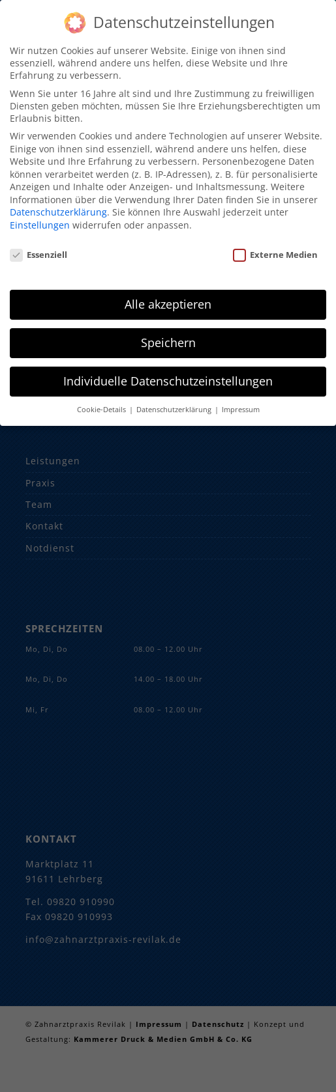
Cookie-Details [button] (102, 404)
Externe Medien (275, 249)
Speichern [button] (168, 337)
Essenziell (38, 249)
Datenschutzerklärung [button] (174, 404)
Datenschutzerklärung (58, 207)
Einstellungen (40, 219)
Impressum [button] (241, 404)
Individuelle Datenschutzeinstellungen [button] (168, 376)
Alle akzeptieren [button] (168, 299)
